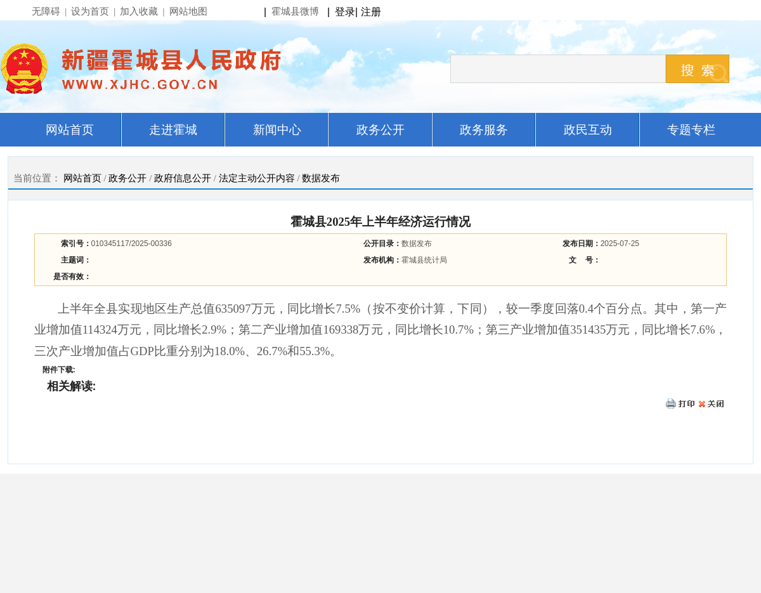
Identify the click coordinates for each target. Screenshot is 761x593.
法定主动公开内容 (257, 178)
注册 (374, 11)
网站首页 (82, 178)
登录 (345, 11)
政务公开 (127, 178)
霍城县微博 (295, 11)
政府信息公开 (182, 178)
